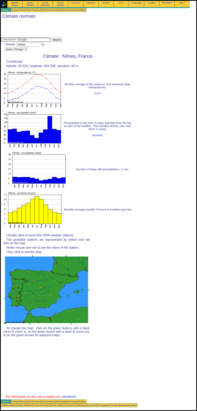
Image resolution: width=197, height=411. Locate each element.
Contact (151, 3)
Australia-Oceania (70, 10)
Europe (15, 10)
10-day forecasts (45, 4)
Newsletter (167, 3)
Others (82, 10)
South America (47, 10)
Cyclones (76, 3)
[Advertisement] (71, 29)
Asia (58, 10)
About (182, 3)
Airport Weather (30, 4)
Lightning (91, 3)
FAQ (121, 3)
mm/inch (97, 135)
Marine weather (60, 4)
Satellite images (15, 4)
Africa (22, 10)
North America (33, 10)
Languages (136, 3)
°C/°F (97, 93)
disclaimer (69, 396)
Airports (106, 3)
